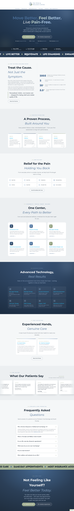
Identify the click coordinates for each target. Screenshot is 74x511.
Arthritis (15, 185)
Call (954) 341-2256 (28, 36)
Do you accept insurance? (24, 450)
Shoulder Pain (44, 185)
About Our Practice (14, 101)
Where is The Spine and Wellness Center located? (29, 436)
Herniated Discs (59, 180)
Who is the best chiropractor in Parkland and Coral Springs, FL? (33, 426)
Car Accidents (59, 185)
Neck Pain (30, 180)
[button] (72, 510)
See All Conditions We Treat (37, 190)
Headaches (44, 180)
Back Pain (15, 180)
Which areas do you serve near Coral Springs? (29, 446)
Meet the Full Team (37, 358)
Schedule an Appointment (44, 36)
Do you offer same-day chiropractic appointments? (29, 441)
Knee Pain (30, 185)
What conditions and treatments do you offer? (28, 455)
